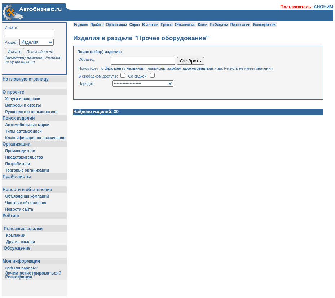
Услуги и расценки (22, 98)
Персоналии (240, 24)
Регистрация (18, 277)
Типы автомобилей (23, 131)
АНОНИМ (323, 6)
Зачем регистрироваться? (33, 273)
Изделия (80, 24)
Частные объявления (25, 202)
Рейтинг (11, 215)
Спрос (134, 24)
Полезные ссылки (23, 228)
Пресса (166, 24)
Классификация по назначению (35, 137)
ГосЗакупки (219, 24)
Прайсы (97, 24)
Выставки (150, 24)
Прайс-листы (17, 176)
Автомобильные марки (27, 124)
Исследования (264, 24)
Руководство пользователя (31, 111)
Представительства (24, 157)
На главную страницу (26, 79)
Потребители (17, 163)
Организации (17, 144)
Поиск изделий (19, 118)
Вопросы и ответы (23, 105)
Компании (15, 235)
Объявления (185, 24)
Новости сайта (19, 209)
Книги (202, 24)
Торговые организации (27, 170)
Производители (20, 150)
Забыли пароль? (21, 268)
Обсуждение (17, 248)
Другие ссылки (20, 241)
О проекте (13, 92)
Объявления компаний (27, 196)
